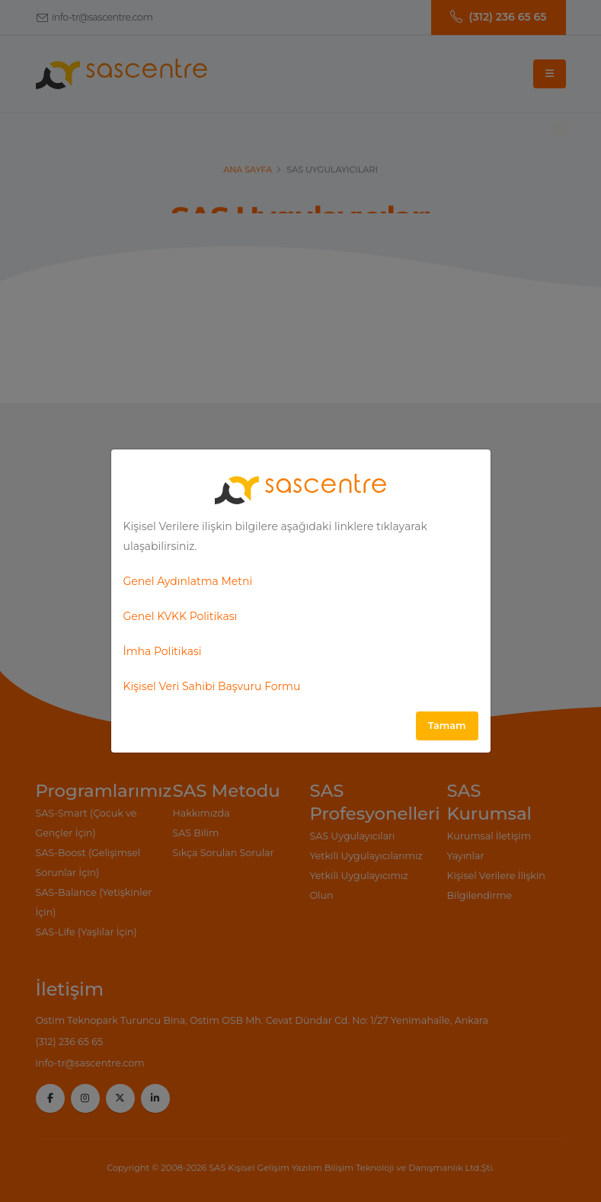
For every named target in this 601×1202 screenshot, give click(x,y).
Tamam (447, 725)
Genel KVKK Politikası (180, 616)
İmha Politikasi (162, 651)
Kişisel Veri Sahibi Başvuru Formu (212, 686)
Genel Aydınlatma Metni (188, 581)
